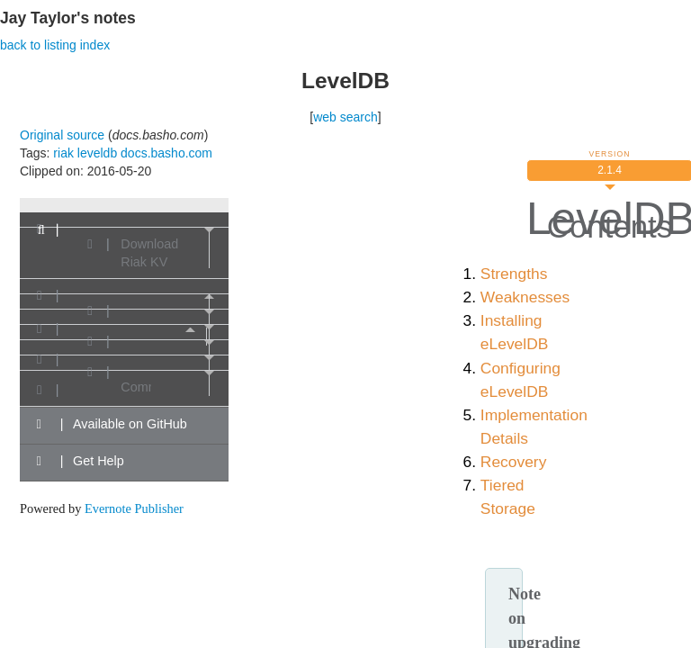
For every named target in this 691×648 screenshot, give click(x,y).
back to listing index (55, 45)
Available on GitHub (109, 424)
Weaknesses (525, 297)
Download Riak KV (149, 253)
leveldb (97, 153)
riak (63, 153)
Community (136, 387)
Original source (62, 135)
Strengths (514, 274)
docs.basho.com (166, 153)
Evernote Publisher (134, 508)
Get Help (77, 461)
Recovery (513, 462)
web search (345, 117)
